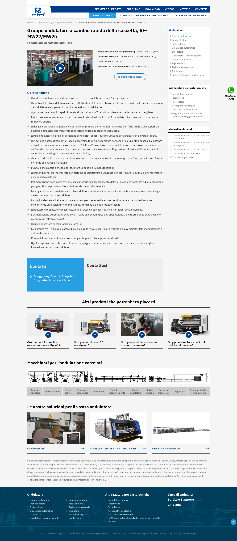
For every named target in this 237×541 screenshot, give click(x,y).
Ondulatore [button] (101, 15)
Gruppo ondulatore (62, 22)
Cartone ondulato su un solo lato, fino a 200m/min (190, 144)
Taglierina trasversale (182, 67)
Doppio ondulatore (181, 59)
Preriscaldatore (179, 40)
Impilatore (177, 71)
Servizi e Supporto (108, 9)
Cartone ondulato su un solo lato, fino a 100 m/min (190, 137)
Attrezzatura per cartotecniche (187, 87)
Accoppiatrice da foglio (183, 105)
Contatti (201, 9)
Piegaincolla (178, 97)
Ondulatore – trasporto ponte (186, 55)
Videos (169, 9)
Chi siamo (133, 9)
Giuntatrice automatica (183, 47)
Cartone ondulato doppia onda (187, 153)
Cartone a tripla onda (182, 157)
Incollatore (177, 51)
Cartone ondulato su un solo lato (188, 149)
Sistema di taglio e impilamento (188, 74)
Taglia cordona (179, 63)
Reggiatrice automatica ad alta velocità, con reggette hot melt (187, 115)
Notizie (184, 9)
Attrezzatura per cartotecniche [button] (143, 15)
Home (30, 22)
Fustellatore (178, 101)
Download (152, 9)
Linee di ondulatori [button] (190, 15)
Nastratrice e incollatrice (184, 109)
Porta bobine (178, 43)
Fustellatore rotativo (182, 93)
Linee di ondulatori (180, 129)
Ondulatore (43, 22)
